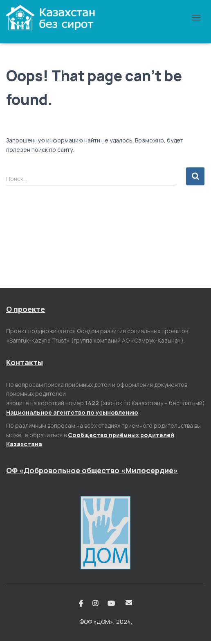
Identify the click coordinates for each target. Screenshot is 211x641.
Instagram (95, 603)
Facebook (81, 603)
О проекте (25, 309)
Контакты (24, 362)
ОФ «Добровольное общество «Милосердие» (92, 470)
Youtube (111, 603)
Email (128, 602)
